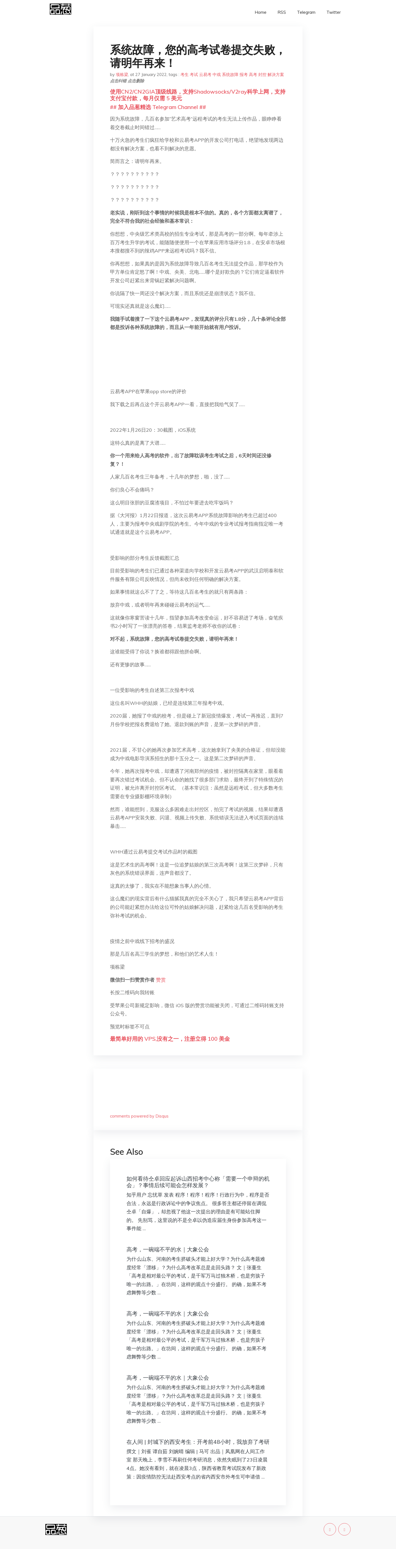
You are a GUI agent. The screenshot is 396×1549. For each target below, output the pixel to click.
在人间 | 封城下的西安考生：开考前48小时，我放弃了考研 (198, 1441)
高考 (253, 74)
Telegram (306, 12)
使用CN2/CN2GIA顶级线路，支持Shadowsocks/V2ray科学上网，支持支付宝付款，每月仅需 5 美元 (197, 95)
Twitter (333, 12)
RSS (281, 12)
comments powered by (139, 1116)
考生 (184, 74)
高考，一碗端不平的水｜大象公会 (168, 1249)
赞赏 (161, 980)
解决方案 (276, 74)
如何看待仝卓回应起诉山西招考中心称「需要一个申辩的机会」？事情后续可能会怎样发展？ (198, 1182)
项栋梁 (122, 74)
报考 (244, 74)
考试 (194, 74)
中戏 (217, 74)
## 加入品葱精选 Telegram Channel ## (158, 107)
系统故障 (230, 74)
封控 (262, 74)
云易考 (205, 74)
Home (260, 12)
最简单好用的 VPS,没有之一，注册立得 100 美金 (170, 1038)
